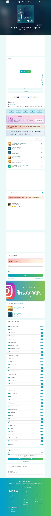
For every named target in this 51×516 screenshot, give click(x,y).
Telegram (13, 511)
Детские (25, 358)
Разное (25, 415)
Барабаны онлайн (38, 499)
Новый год (25, 400)
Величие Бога (25, 342)
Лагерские (25, 387)
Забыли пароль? (39, 278)
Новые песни (13, 497)
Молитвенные (25, 390)
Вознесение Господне (25, 348)
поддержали (26, 461)
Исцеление (25, 377)
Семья (25, 428)
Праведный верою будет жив (19, 143)
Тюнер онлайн (38, 497)
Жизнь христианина (25, 371)
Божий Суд (25, 336)
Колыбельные (25, 380)
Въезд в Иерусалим (25, 355)
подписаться (39, 120)
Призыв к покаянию (25, 406)
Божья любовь (25, 339)
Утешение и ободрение (25, 438)
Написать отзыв (25, 504)
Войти (25, 275)
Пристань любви (16, 156)
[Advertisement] (25, 46)
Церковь (25, 444)
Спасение (25, 431)
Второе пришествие (25, 352)
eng (26, 491)
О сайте (25, 497)
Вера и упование (25, 345)
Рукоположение (25, 422)
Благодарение (25, 333)
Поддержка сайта (25, 499)
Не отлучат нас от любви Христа (20, 165)
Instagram (13, 509)
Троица (25, 434)
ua (28, 491)
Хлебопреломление (25, 441)
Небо (25, 396)
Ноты (13, 499)
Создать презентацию (38, 503)
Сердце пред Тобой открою (19, 152)
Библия (25, 329)
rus (22, 491)
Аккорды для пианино (38, 501)
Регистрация (11, 278)
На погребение (25, 393)
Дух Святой (25, 361)
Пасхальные (25, 403)
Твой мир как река (16, 147)
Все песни (39, 139)
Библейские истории (25, 326)
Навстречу (17, 313)
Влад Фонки (11, 102)
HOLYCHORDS (18, 117)
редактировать (38, 131)
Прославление (25, 409)
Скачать (26, 88)
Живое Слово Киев (25, 30)
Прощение (25, 412)
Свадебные (25, 425)
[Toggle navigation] (43, 1)
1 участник (12, 104)
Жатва (25, 368)
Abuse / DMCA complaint (25, 502)
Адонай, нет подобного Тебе (19, 161)
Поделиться (25, 91)
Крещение (25, 384)
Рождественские (25, 419)
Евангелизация (25, 364)
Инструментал (25, 374)
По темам (13, 501)
